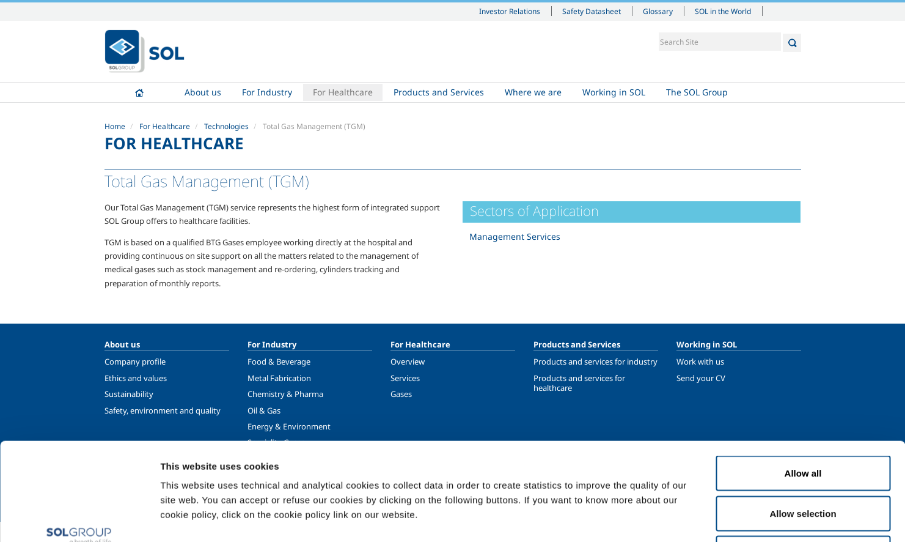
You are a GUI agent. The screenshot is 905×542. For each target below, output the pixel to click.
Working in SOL (613, 92)
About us (203, 92)
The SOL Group (697, 92)
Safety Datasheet (591, 11)
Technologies (226, 126)
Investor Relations (509, 11)
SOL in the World (723, 11)
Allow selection (802, 422)
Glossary (658, 11)
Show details (635, 518)
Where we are (533, 92)
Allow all (803, 381)
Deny (803, 461)
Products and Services (439, 92)
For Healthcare (343, 92)
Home (139, 92)
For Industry (267, 92)
